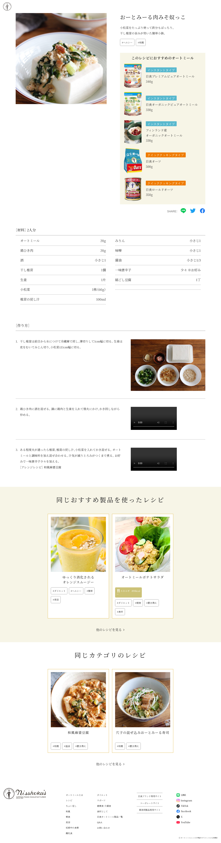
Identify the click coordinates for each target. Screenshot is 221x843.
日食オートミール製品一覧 (110, 816)
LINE (181, 795)
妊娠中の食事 (72, 827)
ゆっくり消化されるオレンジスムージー (78, 579)
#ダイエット (59, 590)
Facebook (183, 811)
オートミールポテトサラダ (142, 577)
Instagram (184, 800)
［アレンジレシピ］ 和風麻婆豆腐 (40, 467)
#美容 (56, 599)
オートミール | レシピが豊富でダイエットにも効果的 (199, 838)
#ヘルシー (127, 42)
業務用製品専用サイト (149, 809)
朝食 (68, 816)
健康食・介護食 (104, 805)
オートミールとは (74, 794)
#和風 (141, 42)
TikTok (182, 806)
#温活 (67, 746)
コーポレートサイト (149, 803)
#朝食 (138, 602)
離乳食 (69, 833)
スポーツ (101, 800)
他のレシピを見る (109, 629)
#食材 (120, 611)
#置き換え (151, 602)
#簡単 (90, 590)
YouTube (183, 822)
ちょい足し (71, 805)
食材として (102, 811)
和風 (68, 811)
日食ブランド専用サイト (149, 796)
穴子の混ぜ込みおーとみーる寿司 (142, 732)
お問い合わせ (103, 827)
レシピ (69, 800)
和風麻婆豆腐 (78, 732)
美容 (68, 822)
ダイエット (102, 794)
